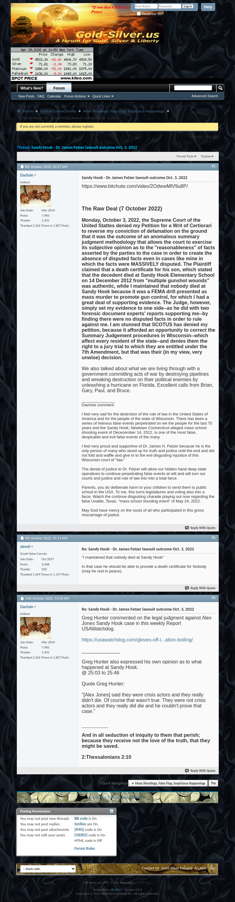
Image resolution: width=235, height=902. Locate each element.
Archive (201, 868)
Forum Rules (84, 848)
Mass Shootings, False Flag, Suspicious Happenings (124, 111)
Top (213, 783)
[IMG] (79, 829)
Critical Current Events (58, 111)
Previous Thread (106, 797)
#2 (213, 537)
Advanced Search (205, 96)
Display (206, 156)
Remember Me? (150, 14)
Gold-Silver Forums (177, 868)
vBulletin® (117, 890)
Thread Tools (185, 156)
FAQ (41, 96)
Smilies (80, 824)
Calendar (54, 96)
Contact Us (150, 868)
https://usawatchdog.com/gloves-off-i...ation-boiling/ (137, 639)
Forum (59, 88)
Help (208, 7)
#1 (213, 166)
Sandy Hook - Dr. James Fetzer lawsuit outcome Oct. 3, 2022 (84, 147)
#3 (213, 598)
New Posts (26, 96)
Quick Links (101, 96)
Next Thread (132, 797)
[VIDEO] (81, 835)
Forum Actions (75, 96)
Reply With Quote (200, 528)
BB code (81, 818)
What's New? (32, 88)
